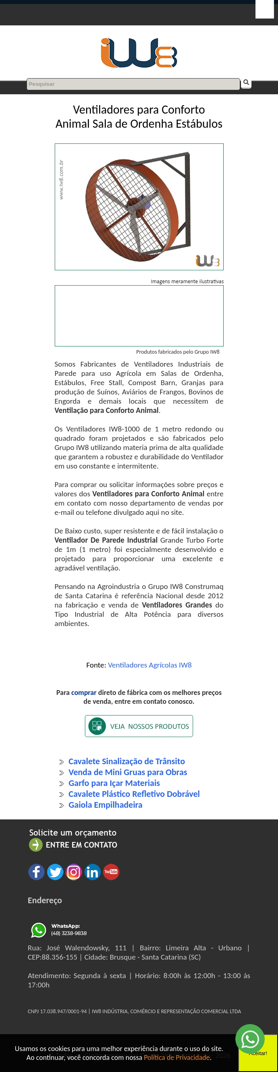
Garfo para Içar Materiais (114, 783)
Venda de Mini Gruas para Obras (128, 772)
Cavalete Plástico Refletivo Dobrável (134, 793)
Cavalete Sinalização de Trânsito (127, 761)
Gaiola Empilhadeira (106, 804)
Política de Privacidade (177, 1057)
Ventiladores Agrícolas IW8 (150, 665)
